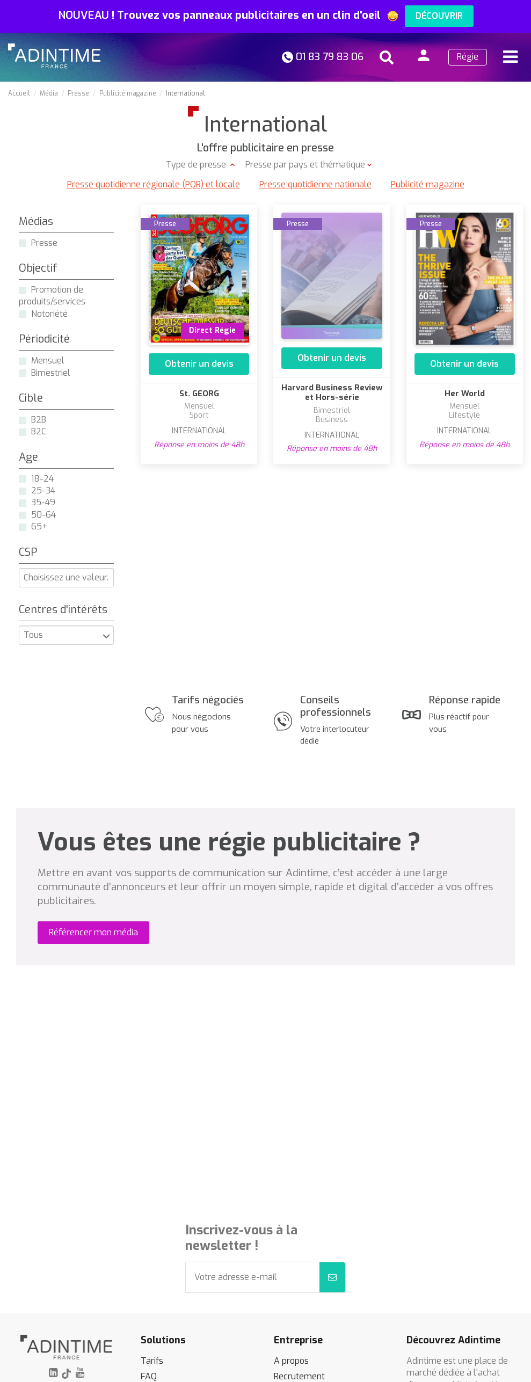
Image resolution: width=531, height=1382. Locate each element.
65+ (39, 526)
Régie (467, 56)
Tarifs (152, 1360)
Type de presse (197, 164)
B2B (38, 419)
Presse (44, 243)
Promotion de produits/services (52, 295)
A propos (291, 1360)
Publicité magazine (427, 184)
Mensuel (47, 360)
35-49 (43, 502)
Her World (465, 393)
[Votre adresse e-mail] (253, 1277)
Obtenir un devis (199, 363)
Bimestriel (50, 373)
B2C (38, 431)
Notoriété (49, 313)
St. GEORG (199, 393)
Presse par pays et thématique (305, 164)
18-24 (42, 478)
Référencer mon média (93, 932)
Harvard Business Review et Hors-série (331, 392)
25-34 (43, 490)
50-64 (43, 514)
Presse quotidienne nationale (315, 184)
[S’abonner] (332, 1277)
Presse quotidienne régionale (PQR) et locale (153, 184)
